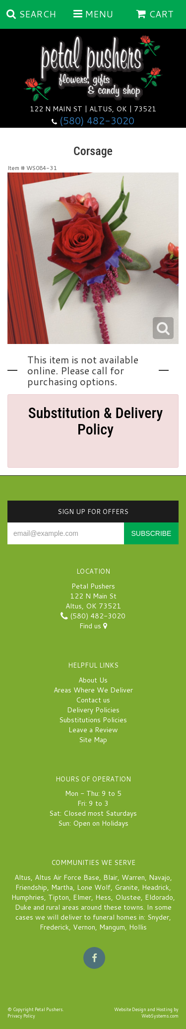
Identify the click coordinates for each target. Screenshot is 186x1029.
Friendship (31, 887)
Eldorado (159, 897)
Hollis (138, 927)
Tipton (58, 897)
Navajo (159, 877)
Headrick (155, 887)
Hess (103, 897)
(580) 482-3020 (97, 120)
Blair (110, 877)
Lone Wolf (94, 887)
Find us (93, 626)
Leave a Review (93, 730)
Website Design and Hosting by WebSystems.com (146, 1012)
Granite (126, 887)
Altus (22, 877)
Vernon (84, 927)
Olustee (128, 897)
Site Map (93, 740)
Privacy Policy (21, 1016)
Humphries (27, 897)
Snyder (158, 917)
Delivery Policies (93, 710)
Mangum (112, 927)
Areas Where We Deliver (93, 690)
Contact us (93, 700)
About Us (93, 680)
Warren (133, 877)
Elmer (82, 897)
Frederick (54, 927)
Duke (23, 907)
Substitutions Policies (93, 720)
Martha (62, 887)
